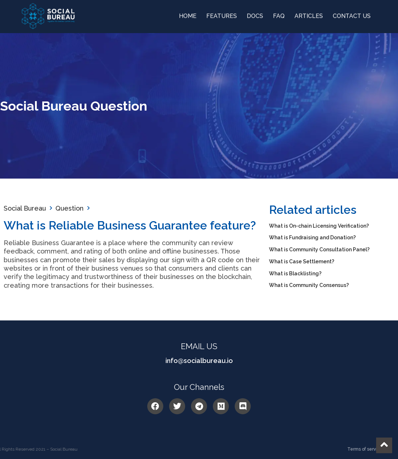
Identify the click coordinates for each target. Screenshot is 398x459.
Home (187, 14)
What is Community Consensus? (309, 285)
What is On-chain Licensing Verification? (319, 226)
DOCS (255, 14)
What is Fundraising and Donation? (312, 237)
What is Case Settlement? (301, 261)
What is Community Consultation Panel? (319, 249)
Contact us (352, 14)
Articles (308, 14)
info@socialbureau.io (199, 360)
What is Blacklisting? (295, 273)
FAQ (279, 14)
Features (221, 14)
